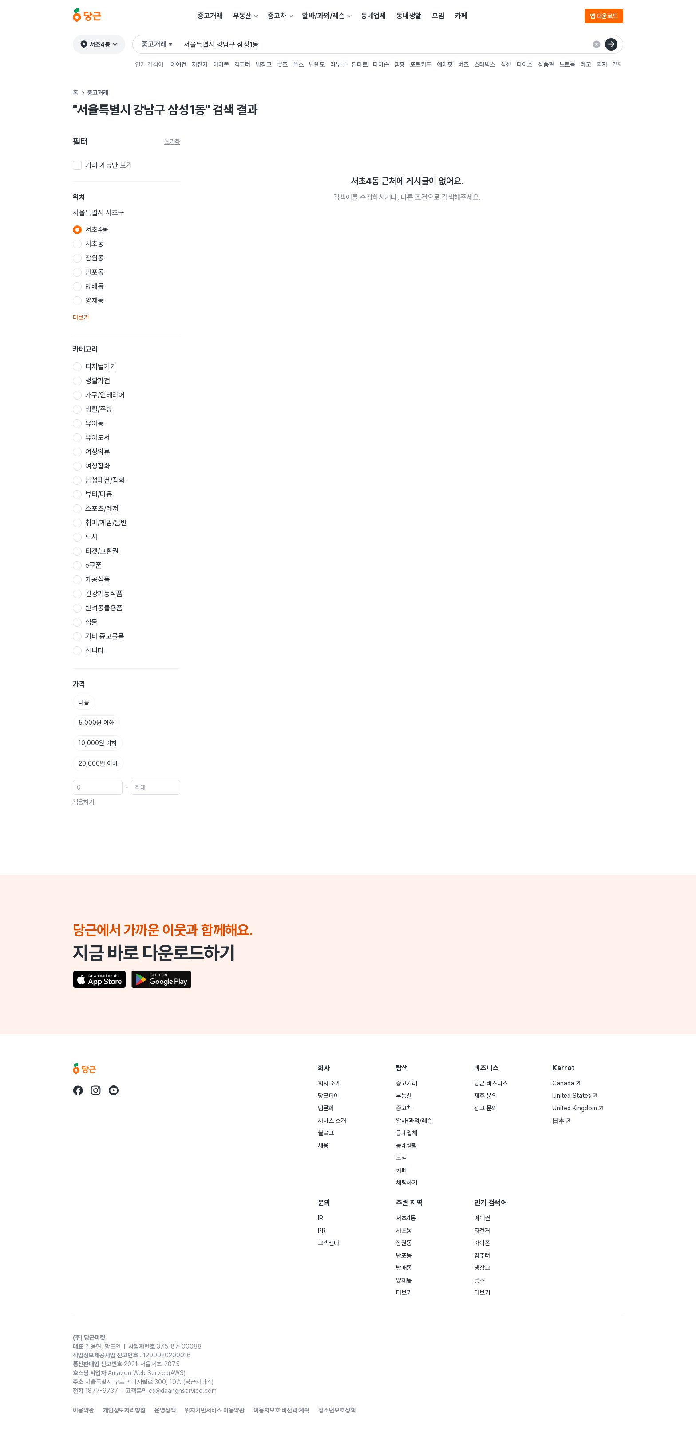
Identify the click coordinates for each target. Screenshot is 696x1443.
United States (574, 1095)
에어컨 (178, 64)
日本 (561, 1120)
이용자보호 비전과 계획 (281, 1410)
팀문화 (326, 1108)
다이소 (525, 64)
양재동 (404, 1280)
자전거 (200, 64)
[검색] (611, 44)
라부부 (338, 64)
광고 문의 (485, 1108)
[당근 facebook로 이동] (78, 1090)
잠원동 (404, 1242)
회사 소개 (329, 1083)
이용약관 (83, 1410)
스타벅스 (484, 64)
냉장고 (264, 64)
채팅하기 (406, 1182)
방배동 (404, 1267)
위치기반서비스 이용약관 (215, 1410)
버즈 (463, 64)
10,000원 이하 (98, 743)
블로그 (326, 1132)
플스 (298, 64)
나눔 (84, 702)
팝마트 (360, 64)
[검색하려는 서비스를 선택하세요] (160, 44)
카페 (461, 16)
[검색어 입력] (403, 44)
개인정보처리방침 (124, 1410)
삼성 (506, 64)
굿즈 (282, 64)
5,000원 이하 (96, 722)
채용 (323, 1145)
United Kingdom (577, 1108)
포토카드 (420, 64)
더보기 (81, 317)
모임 (438, 16)
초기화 (172, 141)
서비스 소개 (332, 1120)
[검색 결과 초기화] (597, 44)
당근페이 (328, 1095)
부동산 (242, 16)
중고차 (277, 16)
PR (322, 1230)
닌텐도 (317, 64)
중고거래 (210, 16)
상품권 (546, 64)
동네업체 (373, 16)
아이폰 (221, 64)
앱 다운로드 (604, 16)
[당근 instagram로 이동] (96, 1090)
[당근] (87, 16)
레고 (586, 64)
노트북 (567, 64)
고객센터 (328, 1242)
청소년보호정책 (337, 1410)
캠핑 (399, 64)
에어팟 (445, 64)
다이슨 (381, 64)
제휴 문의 (485, 1095)
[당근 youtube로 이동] (113, 1090)
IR (320, 1218)
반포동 (404, 1255)
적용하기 (83, 802)
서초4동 (406, 1218)
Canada (566, 1083)
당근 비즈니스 (491, 1083)
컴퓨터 (242, 64)
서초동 (404, 1230)
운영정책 (165, 1410)
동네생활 (408, 16)
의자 (602, 64)
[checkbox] (126, 165)
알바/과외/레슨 (323, 16)
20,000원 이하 (98, 763)
